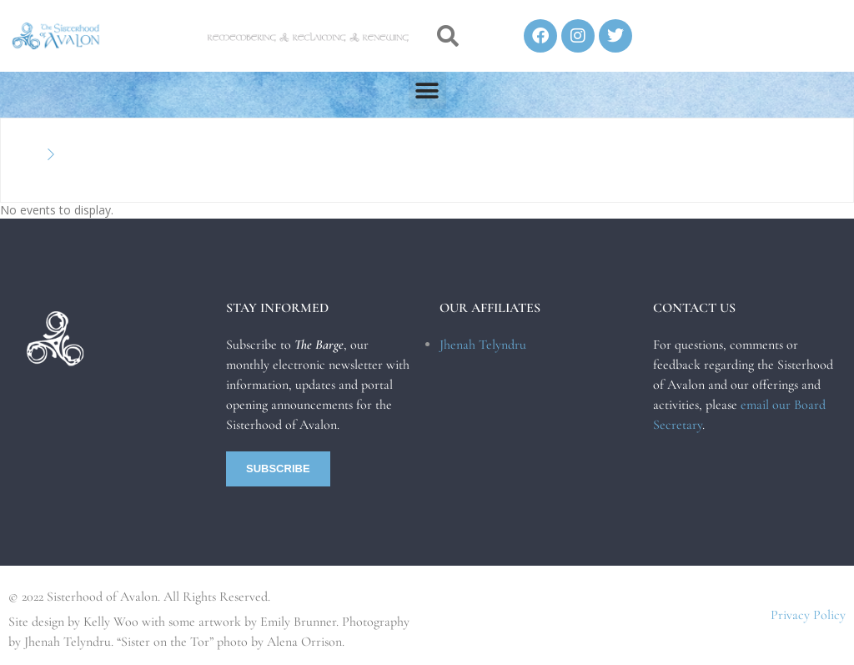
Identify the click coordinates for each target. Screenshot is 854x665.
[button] (447, 36)
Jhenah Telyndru (483, 344)
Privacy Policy (808, 615)
